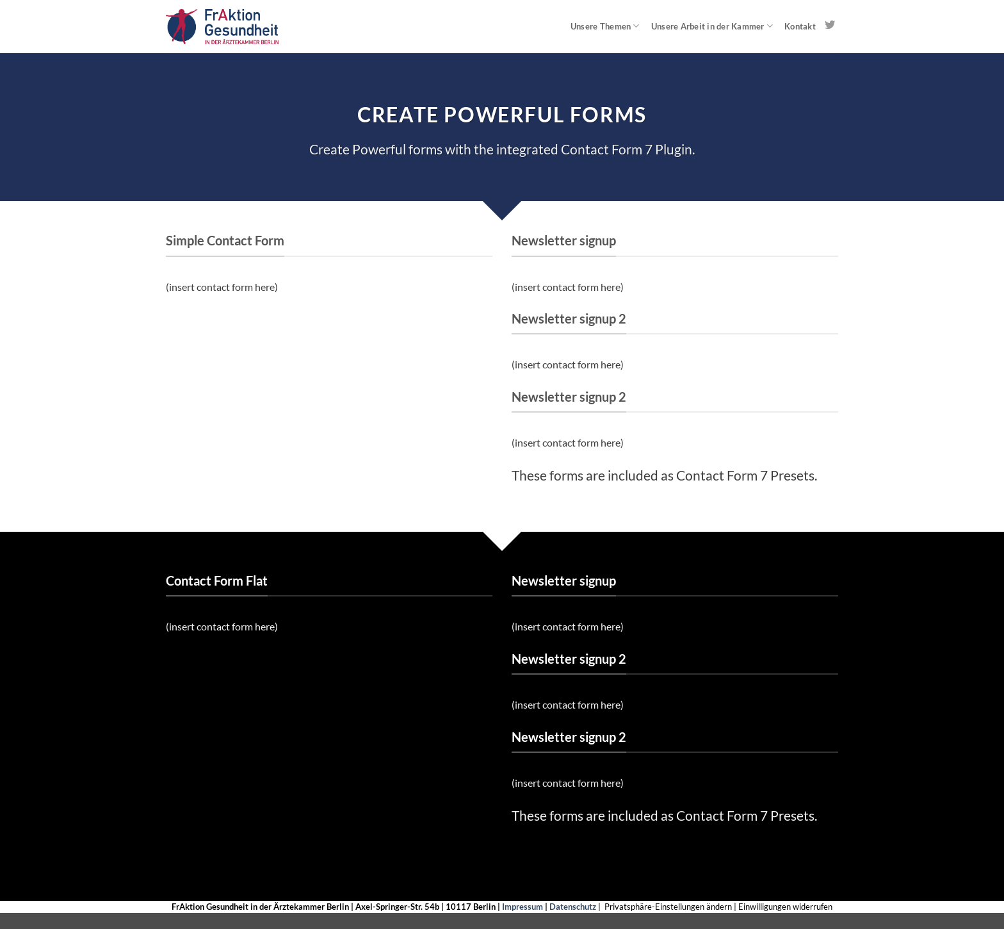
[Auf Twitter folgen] (830, 25)
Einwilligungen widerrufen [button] (785, 906)
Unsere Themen (605, 26)
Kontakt (800, 26)
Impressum (522, 906)
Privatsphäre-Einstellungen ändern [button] (668, 906)
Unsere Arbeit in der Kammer (712, 26)
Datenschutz (572, 906)
